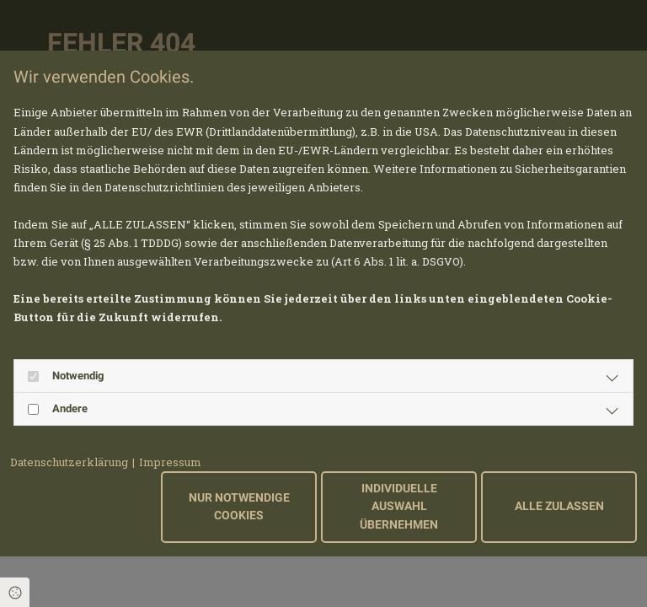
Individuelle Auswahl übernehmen (399, 506)
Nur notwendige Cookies (239, 507)
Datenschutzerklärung (69, 462)
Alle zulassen (559, 506)
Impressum (170, 462)
